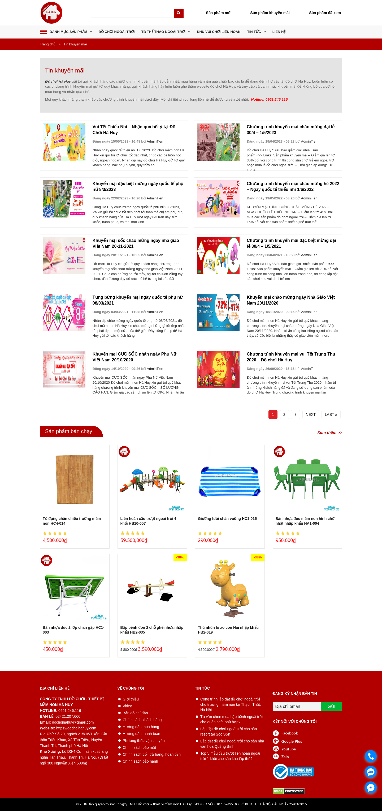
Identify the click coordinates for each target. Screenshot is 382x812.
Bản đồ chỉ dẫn (135, 713)
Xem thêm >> (330, 432)
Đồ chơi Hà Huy (58, 81)
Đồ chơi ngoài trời (117, 32)
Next (311, 414)
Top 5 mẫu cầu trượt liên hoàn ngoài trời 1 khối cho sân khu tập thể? (230, 756)
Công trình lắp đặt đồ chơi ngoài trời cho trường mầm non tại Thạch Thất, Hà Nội (230, 704)
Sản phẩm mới (219, 13)
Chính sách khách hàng (142, 720)
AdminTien (155, 141)
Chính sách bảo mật (139, 747)
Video (127, 706)
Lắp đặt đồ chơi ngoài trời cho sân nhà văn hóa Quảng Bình (232, 744)
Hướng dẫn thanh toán (141, 734)
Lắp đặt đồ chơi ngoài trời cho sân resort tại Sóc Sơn (228, 731)
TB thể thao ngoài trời (163, 32)
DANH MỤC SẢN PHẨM (68, 32)
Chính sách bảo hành (140, 761)
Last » (331, 414)
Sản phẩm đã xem (325, 13)
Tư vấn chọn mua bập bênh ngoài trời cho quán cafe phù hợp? (231, 719)
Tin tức (254, 32)
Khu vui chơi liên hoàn (219, 32)
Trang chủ (47, 44)
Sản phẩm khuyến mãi (269, 13)
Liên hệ (279, 32)
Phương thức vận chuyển (144, 740)
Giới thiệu (131, 699)
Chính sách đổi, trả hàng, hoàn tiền (152, 754)
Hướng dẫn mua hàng (141, 727)
